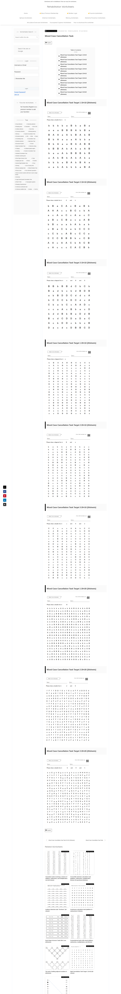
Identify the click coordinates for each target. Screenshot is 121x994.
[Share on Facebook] (4, 491)
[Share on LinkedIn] (4, 500)
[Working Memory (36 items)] (33, 131)
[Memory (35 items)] (19, 134)
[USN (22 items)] (27, 136)
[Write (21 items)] (31, 136)
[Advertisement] (26, 204)
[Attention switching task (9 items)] (27, 156)
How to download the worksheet (23, 964)
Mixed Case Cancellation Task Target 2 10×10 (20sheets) (73, 61)
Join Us (16, 94)
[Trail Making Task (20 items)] (20, 139)
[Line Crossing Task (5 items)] (31, 166)
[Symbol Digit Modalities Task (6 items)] (23, 163)
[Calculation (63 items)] (27, 127)
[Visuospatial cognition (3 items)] (32, 182)
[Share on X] (4, 487)
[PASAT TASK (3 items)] (20, 182)
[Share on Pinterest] (4, 495)
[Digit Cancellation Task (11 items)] (21, 146)
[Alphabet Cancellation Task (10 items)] (27, 153)
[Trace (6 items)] (35, 163)
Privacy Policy (18, 968)
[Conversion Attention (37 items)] (21, 131)
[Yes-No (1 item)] (36, 189)
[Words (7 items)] (29, 161)
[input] (26, 37)
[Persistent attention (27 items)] (20, 136)
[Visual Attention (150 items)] (20, 124)
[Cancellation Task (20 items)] (33, 139)
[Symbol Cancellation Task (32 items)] (31, 134)
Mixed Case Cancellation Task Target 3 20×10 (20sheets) (73, 80)
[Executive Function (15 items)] (22, 144)
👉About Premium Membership (23, 959)
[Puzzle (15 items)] (34, 144)
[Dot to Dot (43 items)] (35, 127)
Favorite (48, 42)
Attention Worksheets (51, 31)
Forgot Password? (20, 92)
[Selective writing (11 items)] (33, 146)
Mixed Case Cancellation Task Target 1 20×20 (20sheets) (73, 84)
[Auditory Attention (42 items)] (21, 129)
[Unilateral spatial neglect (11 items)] (31, 148)
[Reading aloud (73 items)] (19, 127)
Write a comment (76, 945)
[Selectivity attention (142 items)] (32, 124)
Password (17, 72)
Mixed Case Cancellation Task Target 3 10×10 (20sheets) (73, 65)
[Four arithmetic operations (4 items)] (31, 171)
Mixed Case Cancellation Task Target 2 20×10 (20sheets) (73, 75)
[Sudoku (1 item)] (30, 189)
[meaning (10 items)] (19, 151)
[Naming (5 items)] (19, 166)
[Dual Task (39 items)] (33, 129)
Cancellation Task (62, 31)
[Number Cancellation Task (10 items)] (31, 151)
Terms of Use (18, 972)
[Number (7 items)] (35, 161)
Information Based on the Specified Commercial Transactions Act (24, 981)
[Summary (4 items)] (27, 177)
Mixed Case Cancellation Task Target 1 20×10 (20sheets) (73, 70)
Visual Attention (83, 31)
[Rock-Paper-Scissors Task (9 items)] (23, 158)
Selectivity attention (73, 31)
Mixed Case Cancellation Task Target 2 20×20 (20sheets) (73, 89)
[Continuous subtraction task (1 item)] (27, 187)
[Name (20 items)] (36, 136)
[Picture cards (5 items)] (19, 171)
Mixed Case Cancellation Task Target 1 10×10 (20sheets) (73, 56)
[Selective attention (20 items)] (21, 141)
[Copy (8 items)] (35, 158)
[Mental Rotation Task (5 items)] (33, 168)
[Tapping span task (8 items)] (20, 161)
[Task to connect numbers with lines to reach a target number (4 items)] (27, 174)
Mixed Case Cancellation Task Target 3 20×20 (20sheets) (73, 94)
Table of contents (76, 50)
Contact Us (17, 976)
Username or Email (20, 65)
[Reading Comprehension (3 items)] (27, 184)
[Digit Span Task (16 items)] (33, 141)
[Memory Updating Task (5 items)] (21, 168)
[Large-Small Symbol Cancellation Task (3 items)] (27, 179)
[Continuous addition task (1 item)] (21, 189)
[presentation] (26, 83)
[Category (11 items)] (19, 148)
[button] (4, 504)
